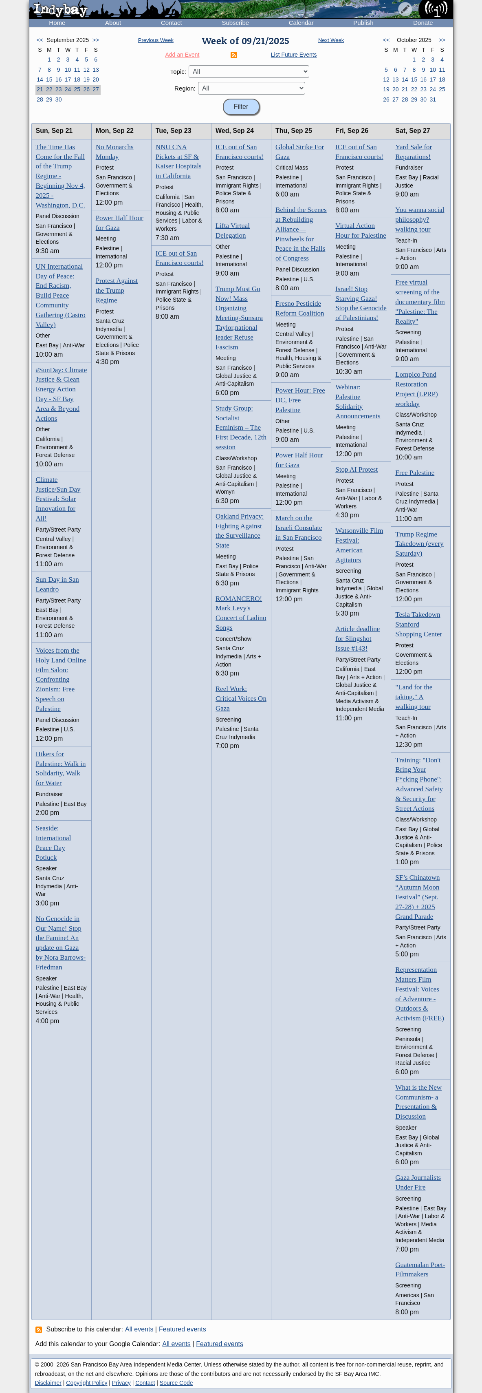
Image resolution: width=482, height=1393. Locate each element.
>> (95, 40)
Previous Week (156, 40)
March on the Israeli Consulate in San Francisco (298, 527)
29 (49, 99)
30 (58, 99)
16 (58, 79)
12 (86, 69)
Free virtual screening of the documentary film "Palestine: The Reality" (420, 301)
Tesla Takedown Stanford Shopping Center (418, 624)
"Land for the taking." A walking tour (413, 697)
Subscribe (235, 22)
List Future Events (294, 54)
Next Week (331, 40)
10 (68, 69)
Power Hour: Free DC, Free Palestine (300, 400)
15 (49, 79)
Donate (423, 22)
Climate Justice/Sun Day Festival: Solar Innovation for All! (58, 499)
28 (40, 99)
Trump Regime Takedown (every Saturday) (419, 544)
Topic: (178, 71)
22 (49, 89)
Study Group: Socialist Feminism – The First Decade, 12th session (241, 427)
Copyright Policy (86, 1383)
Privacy (121, 1383)
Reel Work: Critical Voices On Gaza (241, 698)
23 (58, 89)
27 (95, 89)
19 (86, 79)
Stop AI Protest (356, 469)
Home (57, 22)
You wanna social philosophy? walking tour (419, 219)
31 (432, 99)
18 (77, 79)
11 (77, 69)
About (113, 22)
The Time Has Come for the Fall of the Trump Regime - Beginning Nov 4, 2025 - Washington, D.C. (60, 176)
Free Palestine (414, 473)
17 (68, 79)
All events (139, 1329)
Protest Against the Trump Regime (117, 290)
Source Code (176, 1383)
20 (95, 79)
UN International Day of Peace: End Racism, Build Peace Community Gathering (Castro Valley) (61, 296)
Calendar (301, 22)
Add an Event (182, 54)
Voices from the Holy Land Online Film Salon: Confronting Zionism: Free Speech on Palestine (61, 680)
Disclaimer (48, 1383)
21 (40, 89)
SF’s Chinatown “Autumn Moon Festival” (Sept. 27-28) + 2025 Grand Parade (417, 897)
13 (95, 69)
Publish (363, 22)
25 (77, 89)
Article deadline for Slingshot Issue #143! (357, 638)
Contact (171, 22)
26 (86, 89)
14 (40, 79)
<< (40, 40)
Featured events (182, 1329)
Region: (185, 88)
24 (68, 89)
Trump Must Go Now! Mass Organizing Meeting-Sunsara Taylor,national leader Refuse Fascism (239, 318)
